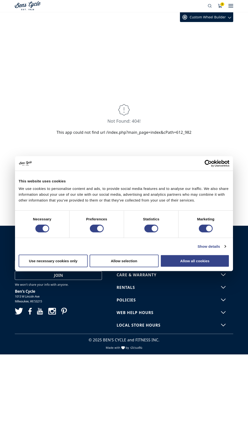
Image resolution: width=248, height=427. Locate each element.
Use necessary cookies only (53, 261)
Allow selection (124, 261)
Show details (209, 246)
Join (58, 275)
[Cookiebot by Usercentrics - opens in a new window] (208, 163)
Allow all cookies (194, 261)
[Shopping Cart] (220, 6)
